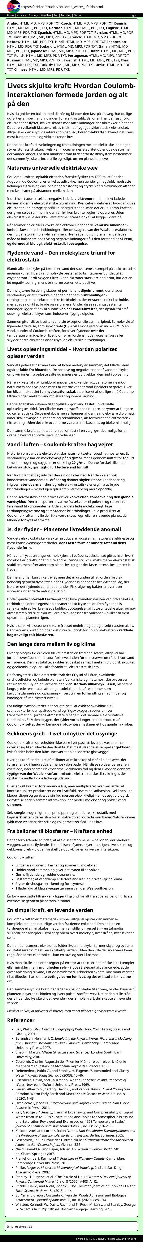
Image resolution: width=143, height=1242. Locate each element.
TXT (57, 23)
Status (77, 15)
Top (56, 15)
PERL (92, 1239)
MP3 (41, 23)
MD (33, 23)
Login (133, 15)
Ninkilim (131, 1239)
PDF (49, 23)
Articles (21, 15)
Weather (46, 15)
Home (10, 15)
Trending (66, 15)
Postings (33, 15)
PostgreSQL (113, 1239)
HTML (24, 23)
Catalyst (100, 1239)
